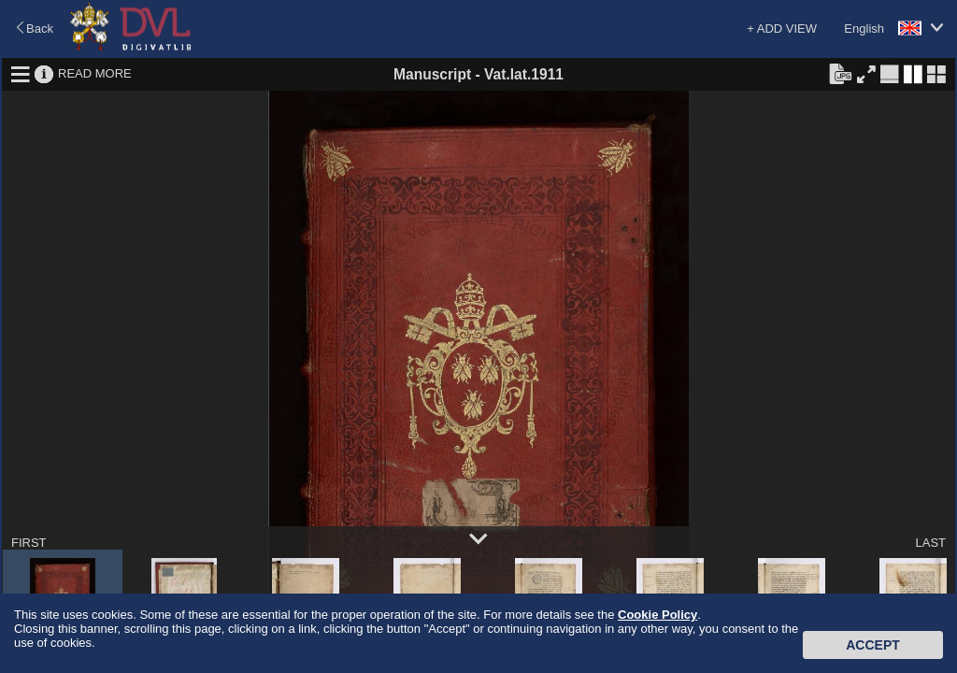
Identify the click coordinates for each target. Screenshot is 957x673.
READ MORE (95, 73)
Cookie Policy (657, 615)
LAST (930, 543)
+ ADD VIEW (782, 28)
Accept (873, 644)
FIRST (29, 543)
